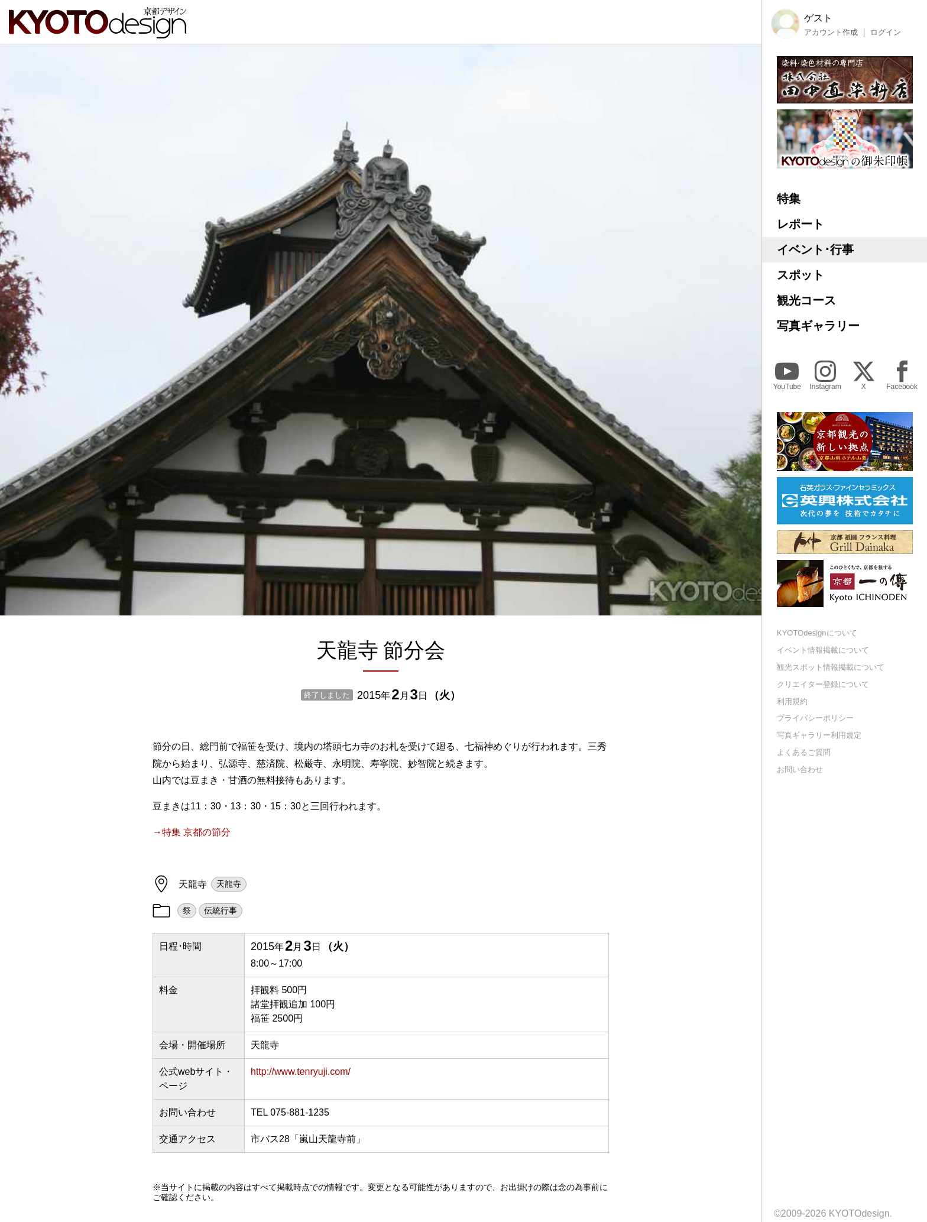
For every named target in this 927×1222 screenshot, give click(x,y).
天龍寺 (228, 884)
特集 (788, 198)
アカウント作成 (831, 32)
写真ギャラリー (818, 325)
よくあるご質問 (804, 752)
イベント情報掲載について (823, 650)
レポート (800, 224)
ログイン (885, 32)
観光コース (806, 300)
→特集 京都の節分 (192, 832)
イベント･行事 (815, 249)
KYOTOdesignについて (817, 632)
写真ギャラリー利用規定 (819, 735)
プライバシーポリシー (815, 718)
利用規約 (792, 701)
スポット (800, 274)
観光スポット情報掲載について (830, 667)
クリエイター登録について (823, 684)
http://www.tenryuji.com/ (301, 1072)
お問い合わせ (800, 769)
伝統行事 (220, 910)
